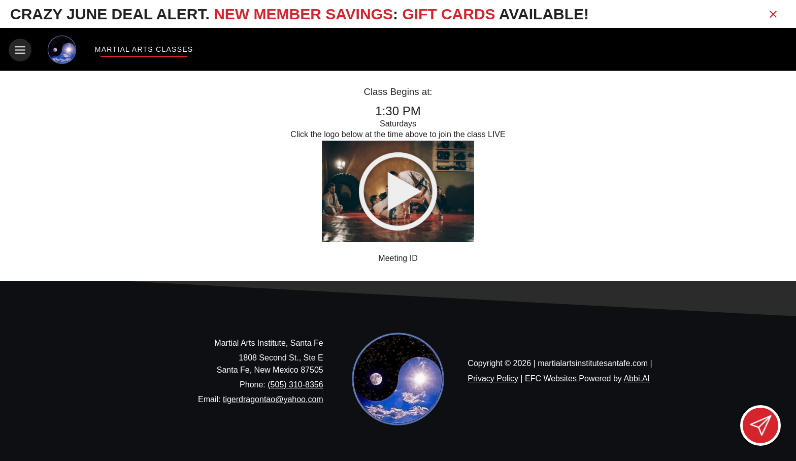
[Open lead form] (760, 425)
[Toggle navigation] (20, 50)
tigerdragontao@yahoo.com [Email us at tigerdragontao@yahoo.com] (273, 398)
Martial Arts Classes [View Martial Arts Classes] (144, 49)
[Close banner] (773, 14)
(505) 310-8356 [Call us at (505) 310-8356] (295, 383)
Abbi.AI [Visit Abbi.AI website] (636, 378)
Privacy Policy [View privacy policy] (493, 378)
